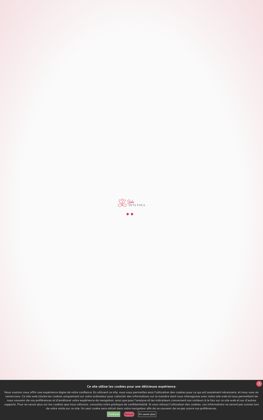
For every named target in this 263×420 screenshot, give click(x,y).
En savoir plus (147, 414)
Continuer (113, 414)
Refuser (129, 414)
